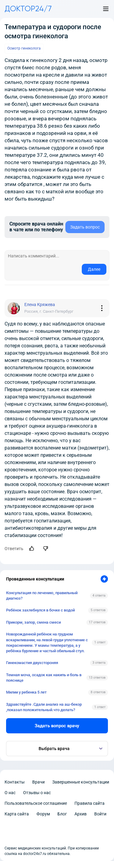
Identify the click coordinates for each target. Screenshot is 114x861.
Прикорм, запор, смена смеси (33, 622)
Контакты (15, 782)
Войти (100, 813)
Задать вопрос (85, 227)
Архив (80, 813)
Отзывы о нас (37, 792)
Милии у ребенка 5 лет (26, 692)
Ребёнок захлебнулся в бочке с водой (40, 610)
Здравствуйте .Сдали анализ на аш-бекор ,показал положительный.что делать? (44, 707)
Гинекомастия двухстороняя (32, 662)
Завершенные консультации (80, 782)
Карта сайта (17, 813)
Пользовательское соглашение (36, 803)
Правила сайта (89, 803)
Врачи (38, 782)
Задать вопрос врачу (57, 725)
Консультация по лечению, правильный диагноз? (42, 596)
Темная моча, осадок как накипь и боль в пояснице (43, 678)
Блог (62, 813)
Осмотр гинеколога (24, 48)
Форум (43, 813)
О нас (10, 792)
